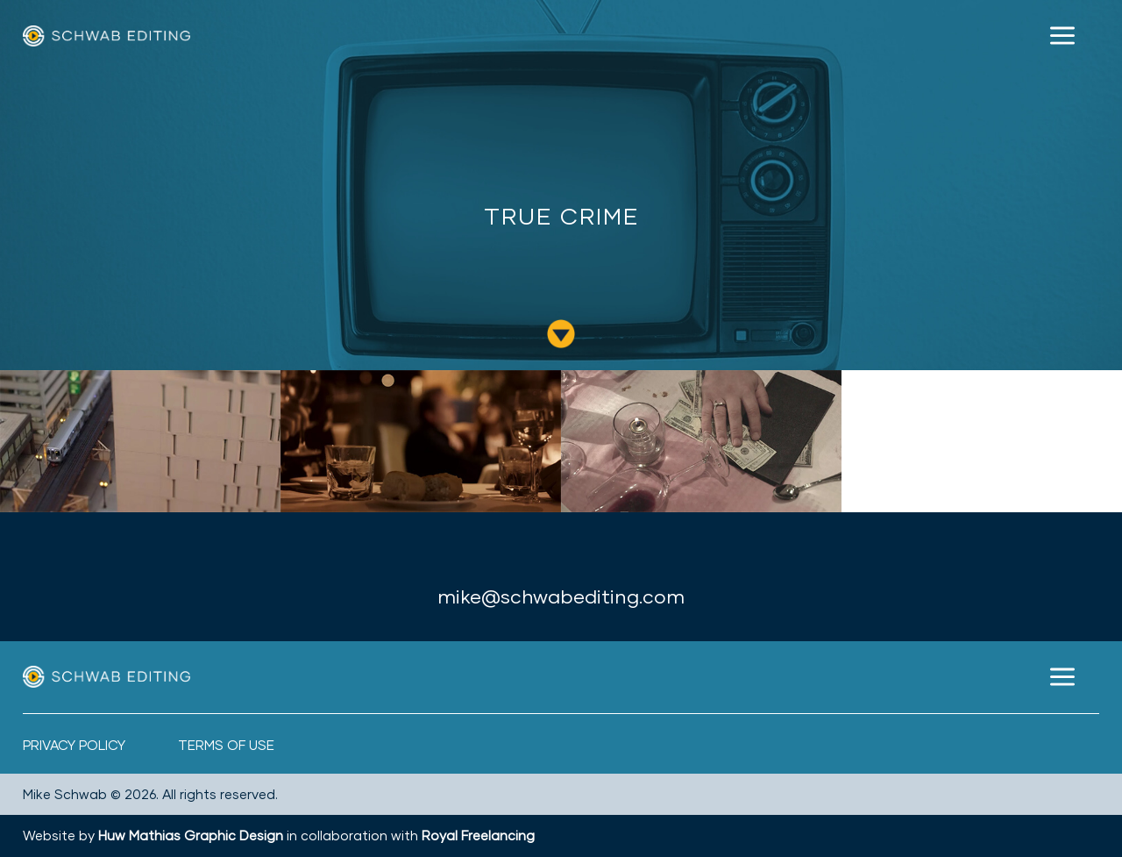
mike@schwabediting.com (561, 596)
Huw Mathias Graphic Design (190, 835)
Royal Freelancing (478, 835)
